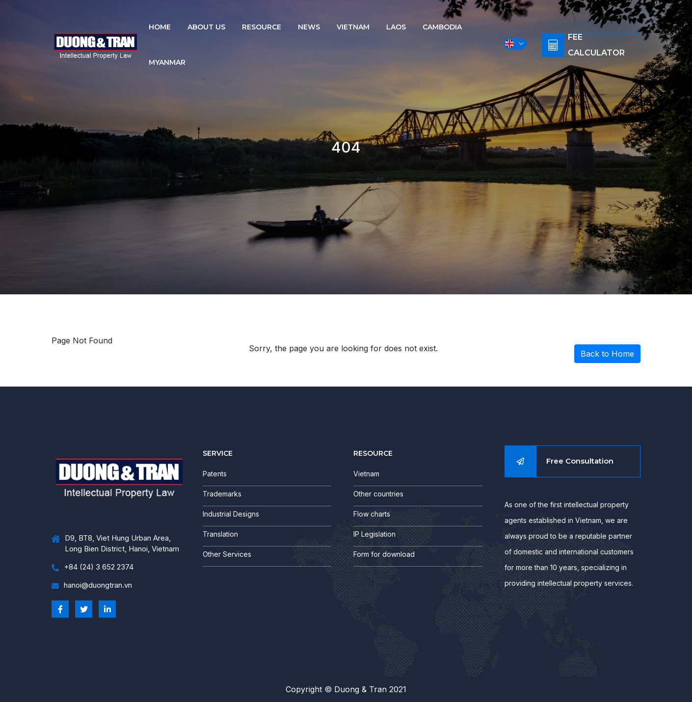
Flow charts (371, 514)
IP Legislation (374, 534)
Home (160, 27)
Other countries (378, 494)
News (309, 27)
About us (206, 27)
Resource (261, 27)
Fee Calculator (596, 45)
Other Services (227, 554)
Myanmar (167, 62)
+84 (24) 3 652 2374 (92, 567)
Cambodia (442, 27)
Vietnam (353, 27)
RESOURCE (373, 453)
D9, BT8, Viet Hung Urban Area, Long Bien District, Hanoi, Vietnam (115, 543)
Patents (215, 473)
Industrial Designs (231, 514)
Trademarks (222, 494)
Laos (396, 27)
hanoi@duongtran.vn (92, 585)
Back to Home (607, 354)
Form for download (384, 554)
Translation (220, 534)
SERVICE (218, 453)
